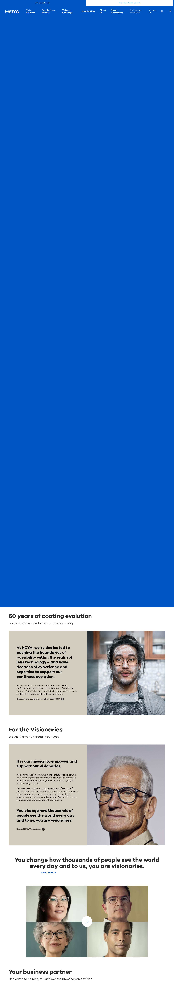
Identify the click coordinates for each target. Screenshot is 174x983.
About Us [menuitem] (103, 11)
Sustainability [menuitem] (88, 11)
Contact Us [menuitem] (152, 11)
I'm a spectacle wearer (129, 3)
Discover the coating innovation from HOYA (38, 699)
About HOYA (47, 872)
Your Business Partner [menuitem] (48, 11)
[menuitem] (164, 11)
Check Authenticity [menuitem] (117, 11)
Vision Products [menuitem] (30, 11)
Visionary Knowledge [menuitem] (67, 11)
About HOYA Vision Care (29, 829)
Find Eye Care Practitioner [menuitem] (135, 11)
